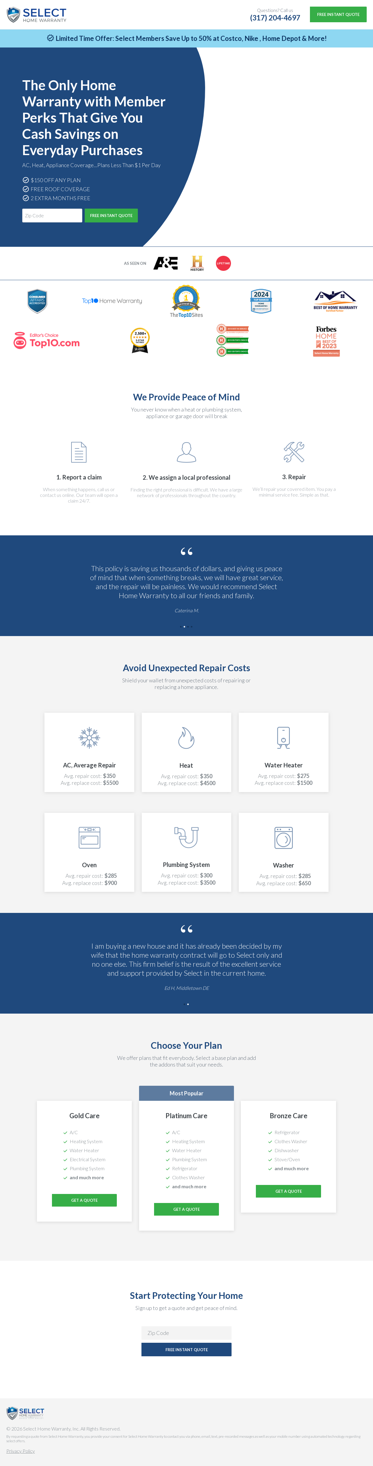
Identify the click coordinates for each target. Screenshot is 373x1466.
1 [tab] (181, 627)
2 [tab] (184, 627)
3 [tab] (188, 627)
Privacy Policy (20, 1451)
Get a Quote (186, 1209)
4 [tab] (191, 627)
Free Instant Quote (338, 14)
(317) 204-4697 (275, 17)
